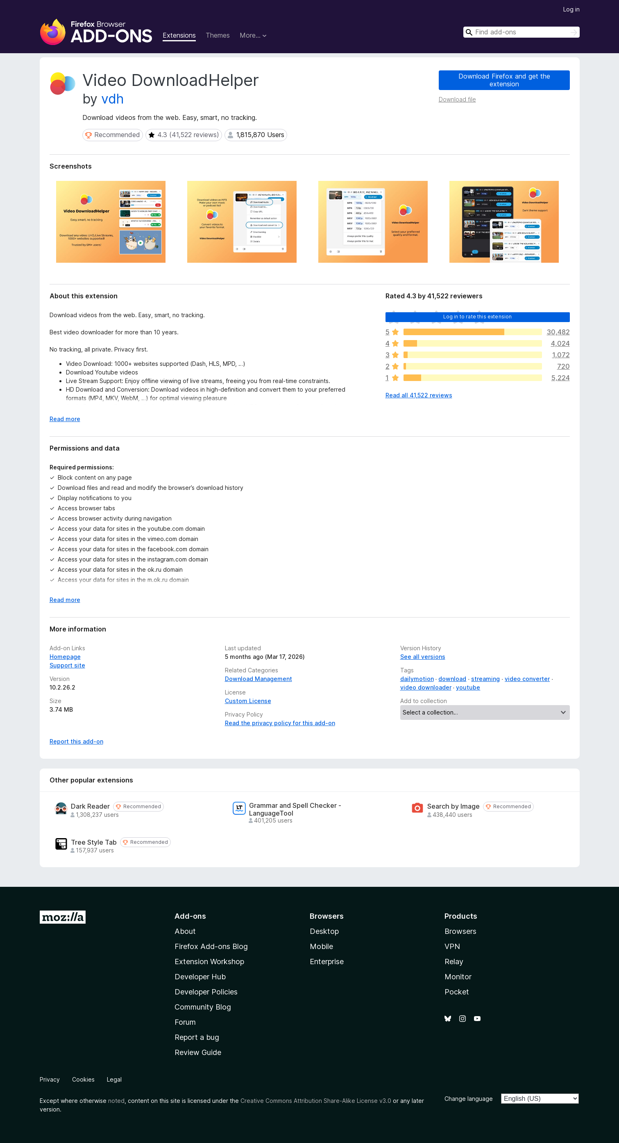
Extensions (179, 35)
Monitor (458, 976)
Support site (67, 665)
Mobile (321, 946)
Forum (185, 1022)
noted (116, 1100)
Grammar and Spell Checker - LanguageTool (295, 809)
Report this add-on (76, 741)
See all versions (422, 656)
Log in (571, 9)
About (185, 931)
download (452, 678)
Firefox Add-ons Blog (211, 946)
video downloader (425, 687)
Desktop (324, 931)
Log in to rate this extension (477, 316)
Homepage (65, 656)
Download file (457, 99)
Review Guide (198, 1052)
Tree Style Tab (94, 842)
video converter (527, 678)
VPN (452, 946)
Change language (468, 1098)
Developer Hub (200, 976)
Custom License (248, 700)
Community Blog (203, 1007)
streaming (485, 678)
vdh (112, 99)
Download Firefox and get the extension (504, 80)
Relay (453, 961)
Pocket (456, 991)
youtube (468, 687)
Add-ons (190, 916)
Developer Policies (206, 991)
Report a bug (197, 1037)
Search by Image (453, 806)
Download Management (258, 678)
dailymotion (417, 678)
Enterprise (327, 961)
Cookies (83, 1079)
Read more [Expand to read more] (65, 418)
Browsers (460, 931)
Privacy (50, 1079)
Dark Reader (90, 806)
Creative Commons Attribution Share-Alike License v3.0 (315, 1100)
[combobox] (521, 32)
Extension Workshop (209, 961)
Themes (218, 35)
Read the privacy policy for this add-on (280, 722)
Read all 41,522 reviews (418, 395)
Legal (114, 1079)
